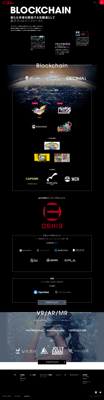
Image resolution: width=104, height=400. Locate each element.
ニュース (58, 375)
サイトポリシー (18, 396)
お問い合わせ (27, 396)
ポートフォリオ (43, 376)
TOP (15, 375)
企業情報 (22, 375)
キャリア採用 (86, 376)
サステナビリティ (74, 375)
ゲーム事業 (33, 375)
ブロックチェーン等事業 (46, 375)
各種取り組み (23, 378)
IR (65, 375)
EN (94, 2)
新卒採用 (85, 378)
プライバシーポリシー (7, 396)
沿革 (21, 376)
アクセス (22, 380)
